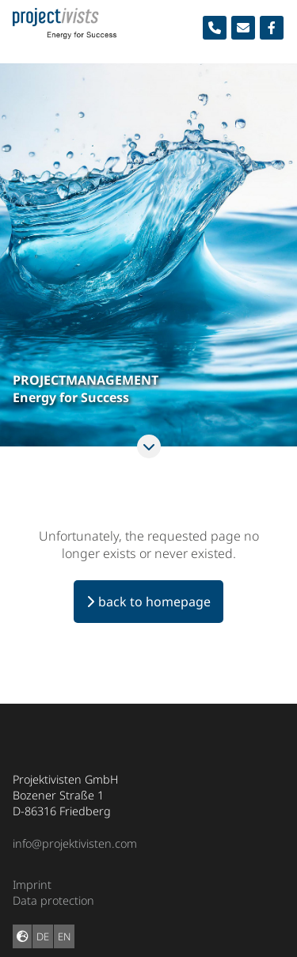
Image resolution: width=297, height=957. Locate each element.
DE (42, 936)
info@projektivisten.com (75, 843)
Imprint (32, 884)
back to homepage (154, 601)
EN (64, 936)
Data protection (53, 900)
